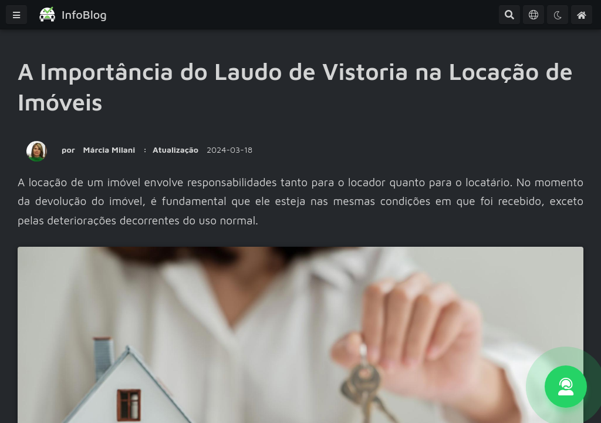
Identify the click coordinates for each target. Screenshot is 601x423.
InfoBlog (84, 14)
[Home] (581, 14)
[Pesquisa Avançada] (509, 14)
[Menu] (16, 14)
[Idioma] (533, 14)
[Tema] (557, 14)
